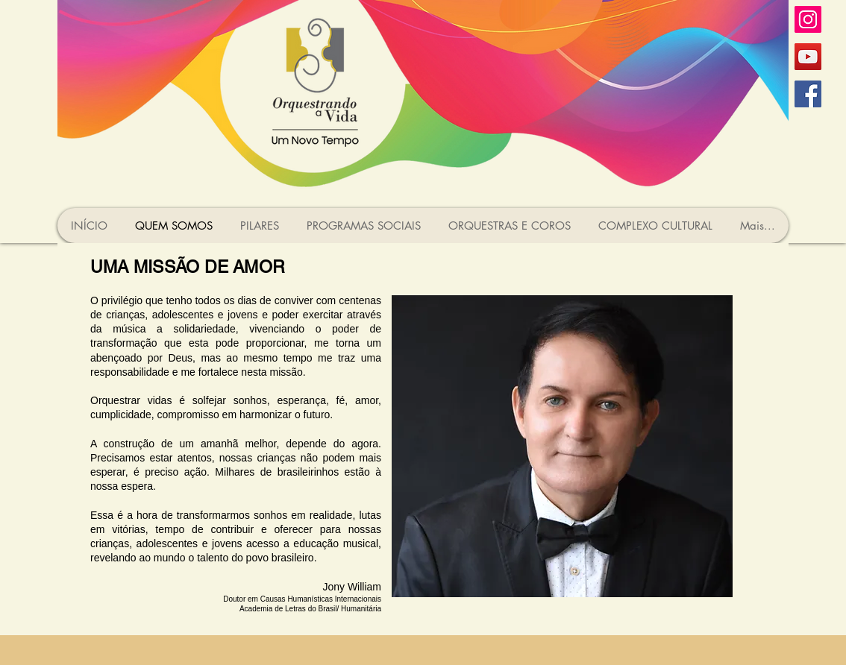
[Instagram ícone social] (808, 19)
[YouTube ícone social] (808, 56)
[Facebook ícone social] (808, 94)
